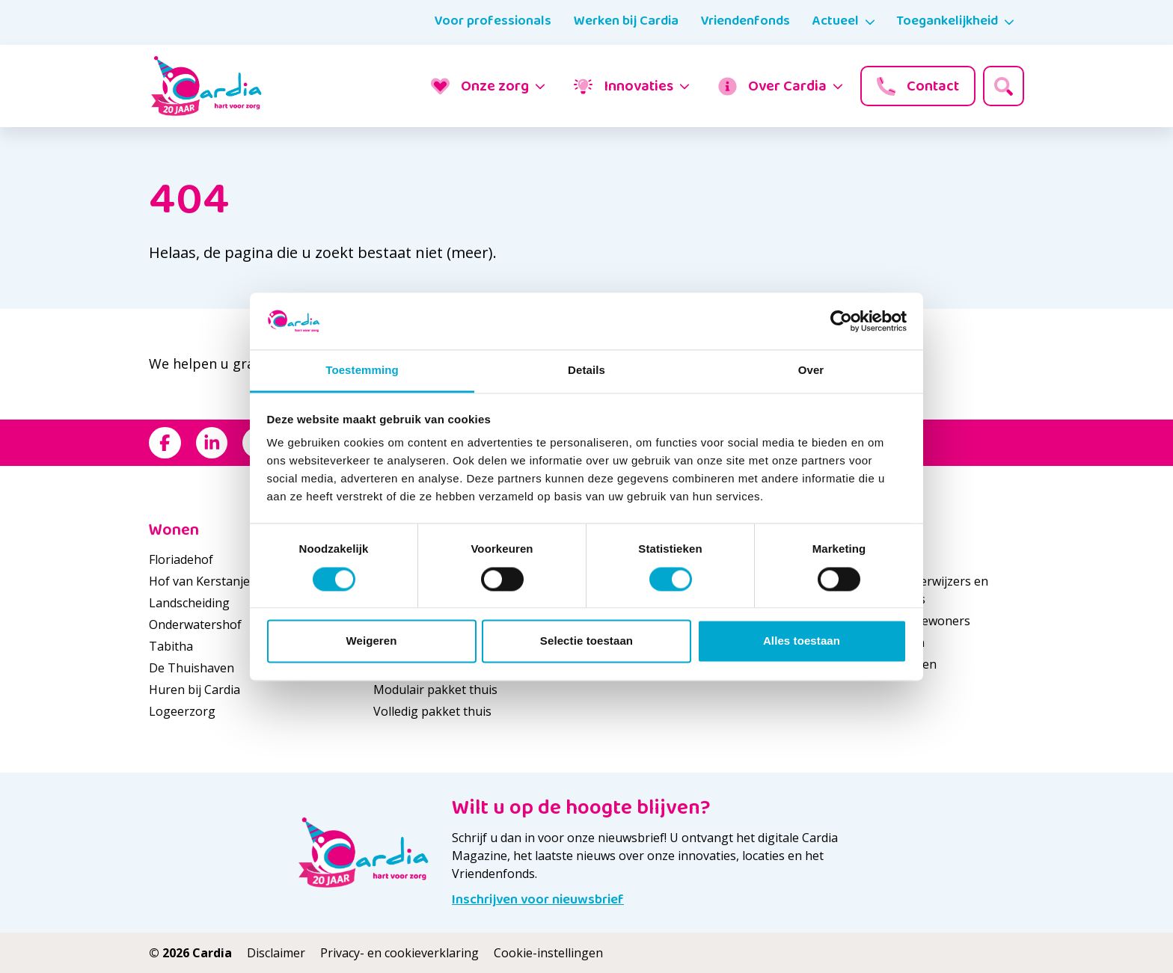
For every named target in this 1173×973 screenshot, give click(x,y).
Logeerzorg (182, 711)
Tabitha (171, 646)
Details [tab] (586, 370)
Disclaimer (276, 953)
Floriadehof (181, 559)
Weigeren (371, 641)
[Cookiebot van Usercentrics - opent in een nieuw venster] (841, 321)
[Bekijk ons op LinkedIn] (212, 443)
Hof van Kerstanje (199, 581)
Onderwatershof (195, 624)
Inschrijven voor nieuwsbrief (538, 900)
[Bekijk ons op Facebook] (165, 443)
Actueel (835, 20)
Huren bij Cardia (194, 689)
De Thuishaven (191, 668)
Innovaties (623, 86)
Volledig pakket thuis (432, 711)
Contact (918, 86)
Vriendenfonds (745, 20)
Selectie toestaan (586, 641)
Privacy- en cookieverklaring (399, 953)
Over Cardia (772, 86)
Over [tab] (811, 370)
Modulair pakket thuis (435, 689)
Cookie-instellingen (548, 953)
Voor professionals (493, 20)
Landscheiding (189, 603)
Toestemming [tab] (362, 370)
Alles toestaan (801, 641)
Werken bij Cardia (626, 20)
